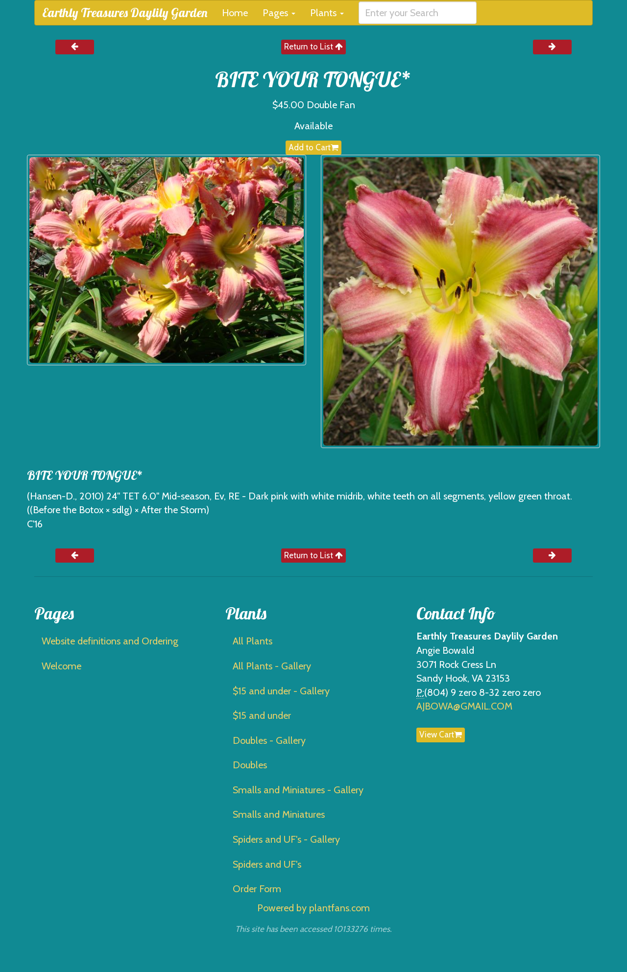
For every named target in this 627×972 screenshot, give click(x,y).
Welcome (61, 666)
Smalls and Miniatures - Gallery (298, 790)
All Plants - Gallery (272, 666)
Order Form (257, 889)
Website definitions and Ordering (110, 641)
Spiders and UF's (267, 864)
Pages (279, 13)
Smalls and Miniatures (279, 814)
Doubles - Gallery (269, 740)
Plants (327, 13)
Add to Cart (313, 147)
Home (235, 13)
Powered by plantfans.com (313, 908)
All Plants (252, 641)
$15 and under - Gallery (281, 691)
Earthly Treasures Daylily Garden (124, 12)
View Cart (440, 734)
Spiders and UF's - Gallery (286, 839)
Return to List (313, 46)
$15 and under (262, 715)
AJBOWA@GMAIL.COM (464, 706)
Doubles (250, 765)
